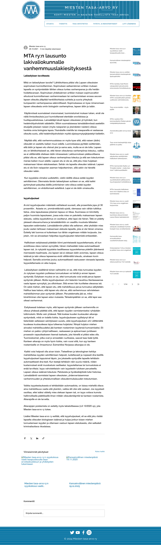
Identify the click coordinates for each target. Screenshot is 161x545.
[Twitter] (72, 532)
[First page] (112, 284)
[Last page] (138, 284)
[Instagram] (89, 532)
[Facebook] (83, 532)
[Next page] (132, 284)
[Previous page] (118, 284)
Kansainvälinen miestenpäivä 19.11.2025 (84, 484)
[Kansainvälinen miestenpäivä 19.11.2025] (86, 467)
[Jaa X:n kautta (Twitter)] (31, 438)
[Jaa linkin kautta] (43, 438)
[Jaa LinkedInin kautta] (37, 438)
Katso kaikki (100, 451)
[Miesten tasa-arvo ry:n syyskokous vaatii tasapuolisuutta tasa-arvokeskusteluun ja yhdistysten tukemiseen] (41, 467)
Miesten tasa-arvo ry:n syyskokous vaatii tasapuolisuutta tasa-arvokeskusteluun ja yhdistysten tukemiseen (41, 484)
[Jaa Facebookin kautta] (25, 438)
